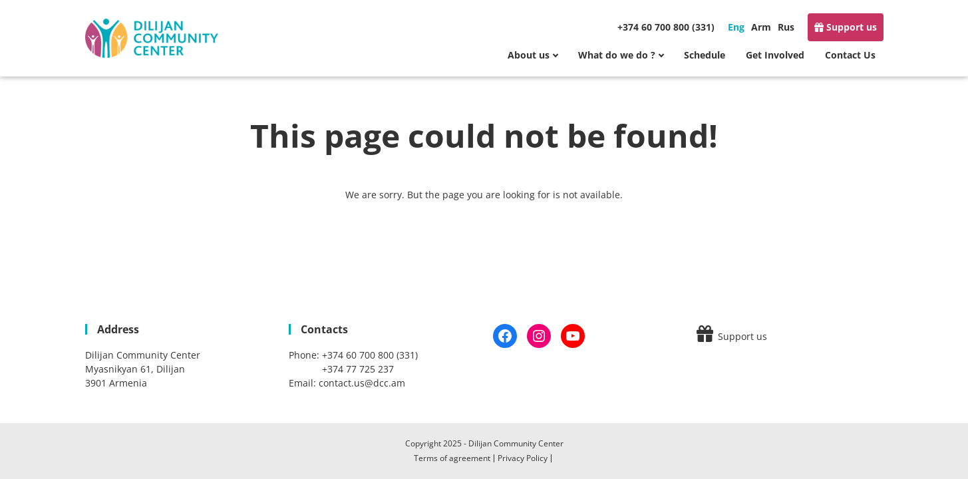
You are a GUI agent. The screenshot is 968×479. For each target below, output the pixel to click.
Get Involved (775, 55)
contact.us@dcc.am (362, 383)
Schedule (704, 55)
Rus (786, 27)
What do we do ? (616, 55)
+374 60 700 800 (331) (666, 27)
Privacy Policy (523, 458)
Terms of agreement (452, 458)
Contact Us (850, 55)
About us (529, 55)
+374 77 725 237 (358, 369)
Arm (761, 27)
